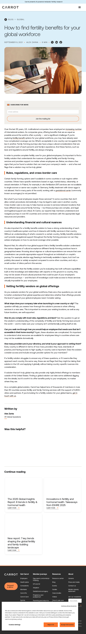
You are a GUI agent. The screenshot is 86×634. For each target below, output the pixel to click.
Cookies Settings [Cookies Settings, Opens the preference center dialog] (14, 624)
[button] (80, 7)
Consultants (24, 586)
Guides (54, 589)
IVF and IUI (36, 584)
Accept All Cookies (67, 624)
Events (54, 586)
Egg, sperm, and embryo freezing (41, 579)
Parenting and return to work (41, 601)
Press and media (74, 582)
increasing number (74, 129)
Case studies (56, 593)
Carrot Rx (23, 593)
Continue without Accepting (69, 606)
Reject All (51, 624)
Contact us (72, 586)
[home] (10, 7)
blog (10, 19)
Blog (53, 582)
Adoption (36, 588)
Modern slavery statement (73, 590)
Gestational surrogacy (40, 591)
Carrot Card (24, 597)
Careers (71, 578)
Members (23, 589)
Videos (54, 597)
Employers (23, 578)
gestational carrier (63, 190)
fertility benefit (19, 138)
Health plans (24, 582)
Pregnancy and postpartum (38, 596)
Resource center (58, 578)
